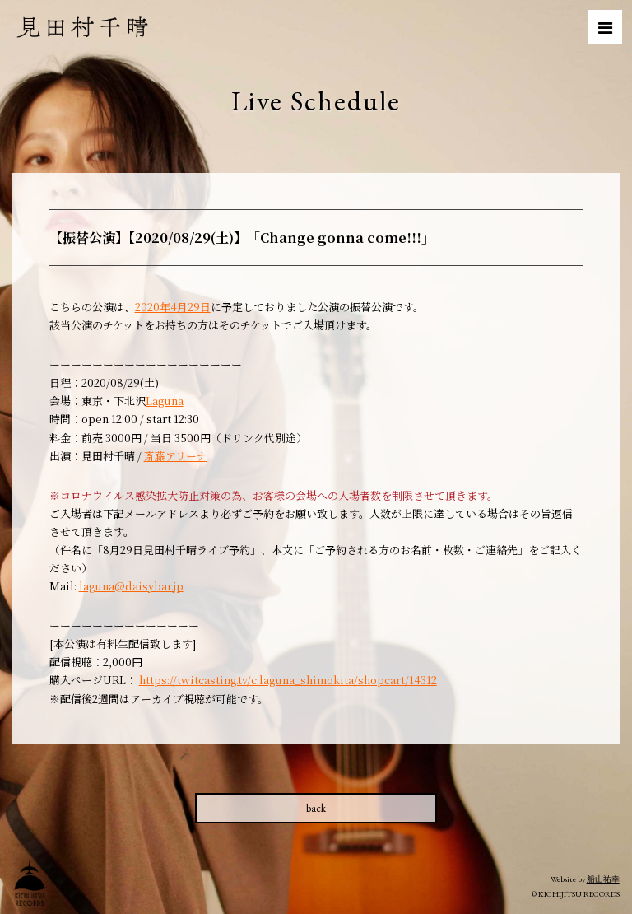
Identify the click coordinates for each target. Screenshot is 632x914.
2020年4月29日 (173, 307)
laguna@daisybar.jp (131, 586)
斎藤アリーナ (175, 456)
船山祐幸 (603, 879)
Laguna (165, 400)
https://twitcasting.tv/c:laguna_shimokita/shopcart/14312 (288, 680)
